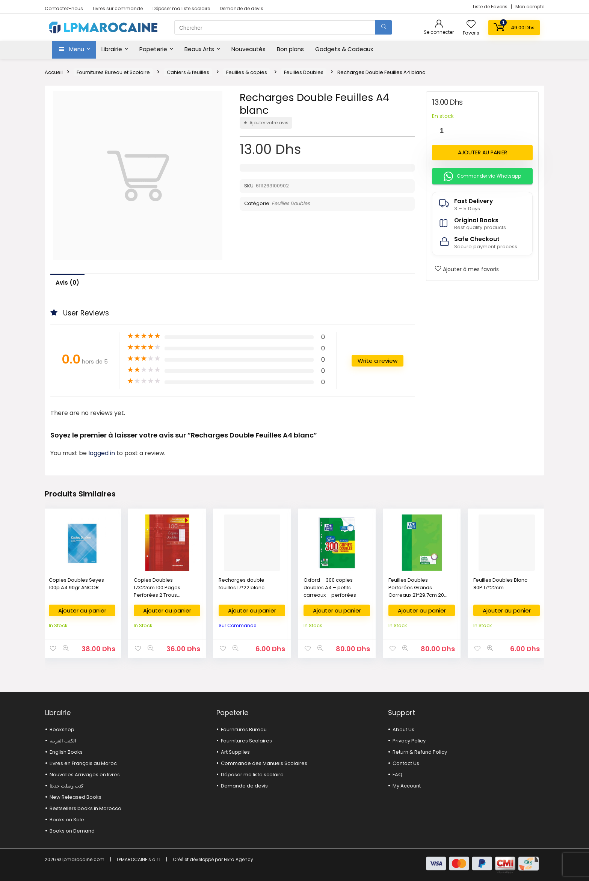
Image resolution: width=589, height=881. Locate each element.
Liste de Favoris (491, 6)
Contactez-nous (64, 8)
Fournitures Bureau (244, 729)
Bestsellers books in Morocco (85, 808)
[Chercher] (383, 27)
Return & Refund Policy (420, 752)
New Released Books (75, 797)
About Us (403, 729)
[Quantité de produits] (442, 130)
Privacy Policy (409, 740)
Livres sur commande (118, 8)
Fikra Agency (238, 859)
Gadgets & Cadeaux (344, 49)
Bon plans (290, 49)
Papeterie (153, 49)
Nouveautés (248, 49)
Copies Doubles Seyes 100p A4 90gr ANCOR (76, 583)
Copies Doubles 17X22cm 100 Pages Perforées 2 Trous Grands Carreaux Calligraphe (157, 595)
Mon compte (529, 6)
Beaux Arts (199, 49)
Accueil (54, 72)
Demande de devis (241, 8)
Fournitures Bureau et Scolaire (113, 72)
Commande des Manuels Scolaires (264, 763)
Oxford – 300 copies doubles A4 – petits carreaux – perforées (330, 587)
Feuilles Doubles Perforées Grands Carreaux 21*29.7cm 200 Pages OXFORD (417, 591)
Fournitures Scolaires (246, 740)
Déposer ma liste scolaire (181, 8)
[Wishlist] (471, 24)
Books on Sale (67, 819)
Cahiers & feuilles (188, 72)
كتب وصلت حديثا (66, 785)
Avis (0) (67, 283)
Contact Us (406, 763)
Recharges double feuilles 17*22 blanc (241, 583)
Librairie (111, 49)
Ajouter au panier (482, 152)
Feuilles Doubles (303, 72)
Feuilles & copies (246, 72)
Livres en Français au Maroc (83, 763)
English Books (66, 752)
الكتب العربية (63, 740)
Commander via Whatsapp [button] (482, 176)
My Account (407, 785)
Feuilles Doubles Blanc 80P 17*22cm (500, 583)
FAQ (397, 774)
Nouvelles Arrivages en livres (85, 774)
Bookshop (62, 729)
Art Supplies (235, 752)
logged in (102, 453)
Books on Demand (72, 830)
